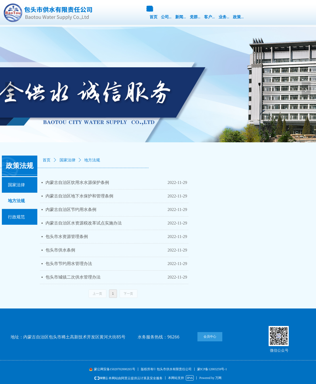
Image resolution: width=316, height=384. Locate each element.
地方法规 (92, 160)
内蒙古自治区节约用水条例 (71, 209)
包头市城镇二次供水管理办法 (73, 277)
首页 (47, 160)
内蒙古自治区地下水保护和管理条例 (79, 196)
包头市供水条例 (60, 250)
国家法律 (67, 160)
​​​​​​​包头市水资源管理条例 (67, 236)
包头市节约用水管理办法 (69, 263)
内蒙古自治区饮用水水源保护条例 (77, 182)
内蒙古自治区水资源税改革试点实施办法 (84, 223)
